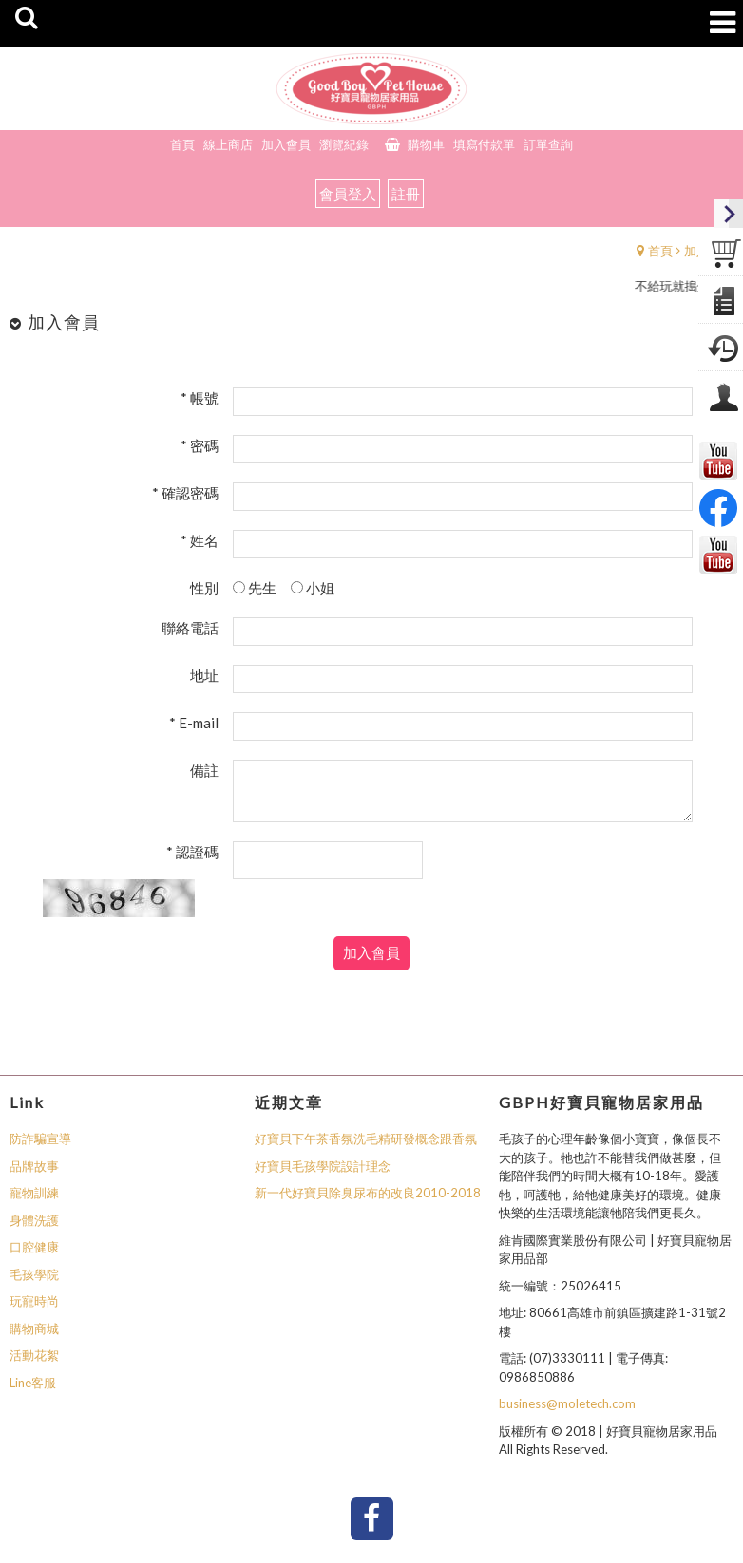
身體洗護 (34, 1220)
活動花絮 (34, 1355)
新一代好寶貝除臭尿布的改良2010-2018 (368, 1192)
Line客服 (33, 1382)
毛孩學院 (34, 1274)
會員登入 (347, 193)
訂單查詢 (548, 144)
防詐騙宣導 (40, 1138)
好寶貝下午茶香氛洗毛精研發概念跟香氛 (366, 1138)
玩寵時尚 (34, 1301)
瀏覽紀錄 (344, 144)
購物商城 (34, 1328)
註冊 (405, 193)
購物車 (426, 144)
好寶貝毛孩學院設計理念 (323, 1166)
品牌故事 (34, 1166)
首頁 (660, 250)
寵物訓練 (34, 1192)
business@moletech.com (567, 1403)
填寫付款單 (484, 144)
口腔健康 (34, 1246)
